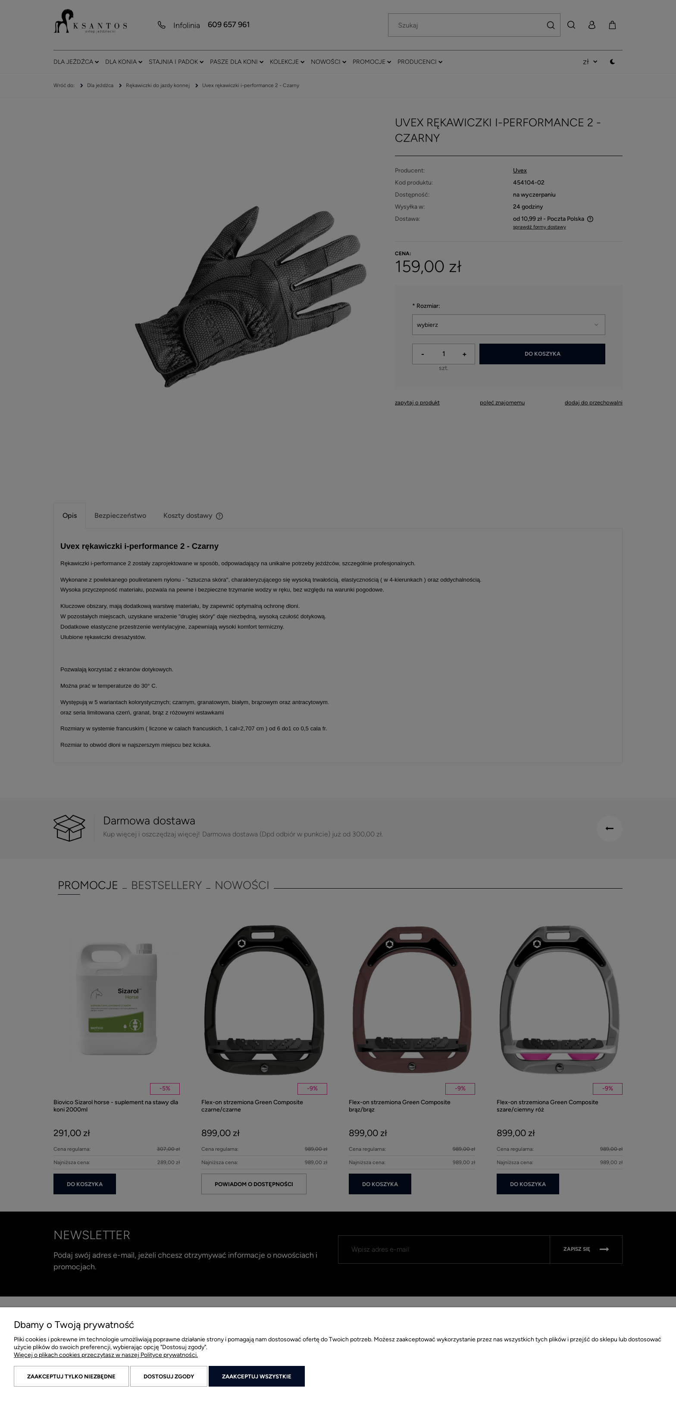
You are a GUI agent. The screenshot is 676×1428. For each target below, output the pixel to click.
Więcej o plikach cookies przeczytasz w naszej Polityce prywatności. (106, 1355)
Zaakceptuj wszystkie (256, 1376)
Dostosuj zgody (169, 1376)
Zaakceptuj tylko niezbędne (71, 1376)
